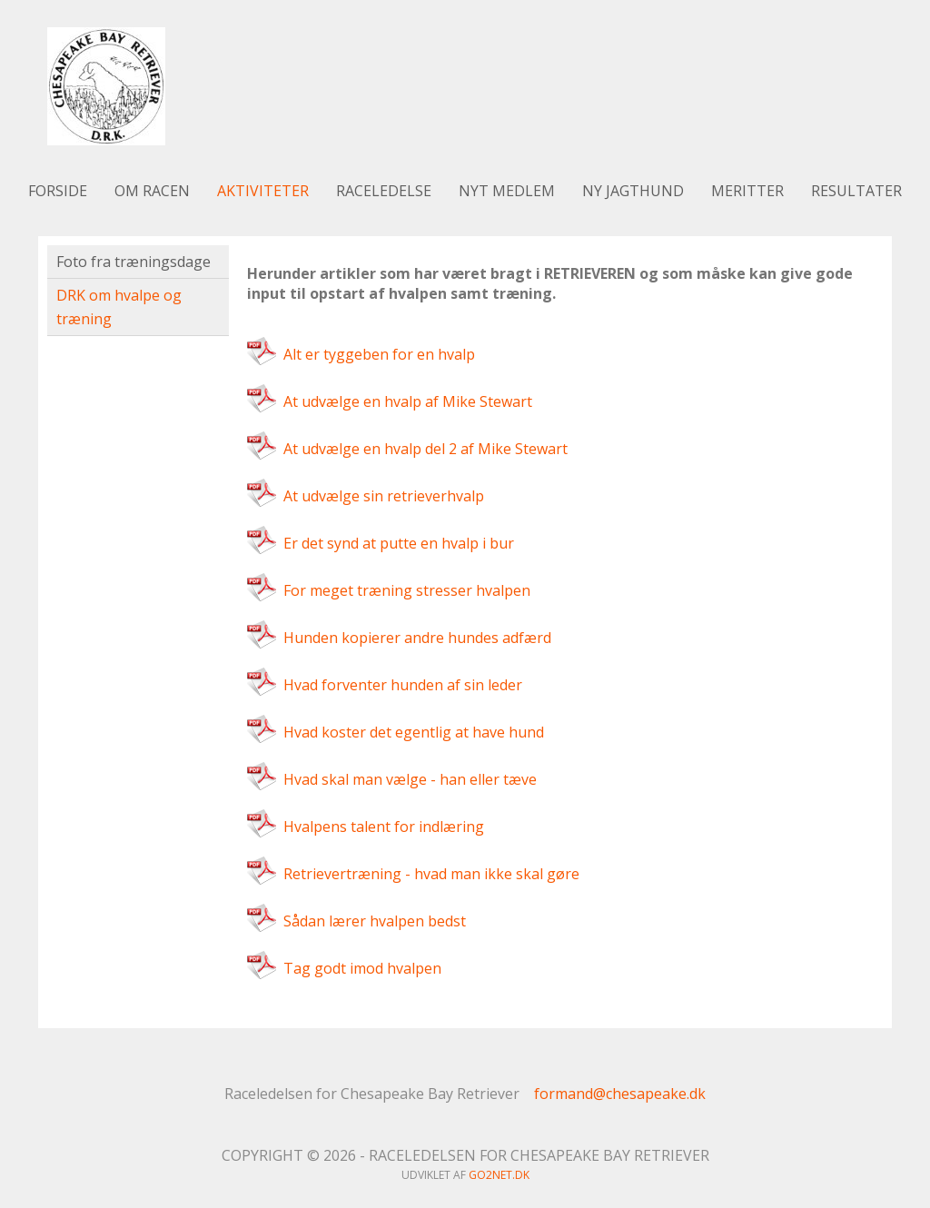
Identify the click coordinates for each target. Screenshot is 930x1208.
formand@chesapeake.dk (620, 1094)
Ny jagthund (633, 191)
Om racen (152, 191)
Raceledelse (383, 191)
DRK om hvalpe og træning (119, 307)
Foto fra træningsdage (133, 262)
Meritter (747, 191)
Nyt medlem (507, 191)
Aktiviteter (263, 191)
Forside (57, 191)
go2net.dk (499, 1175)
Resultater (856, 191)
